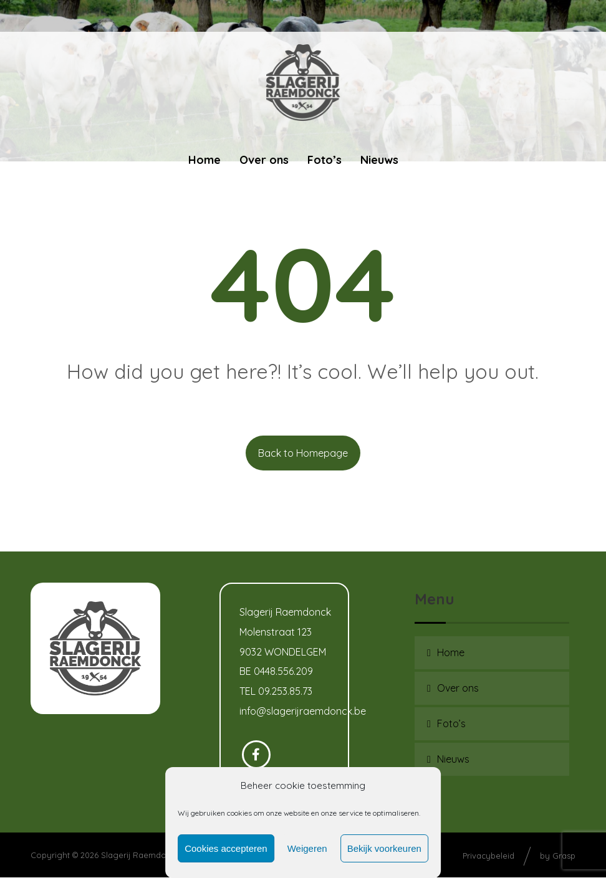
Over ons (458, 688)
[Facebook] (256, 755)
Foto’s (451, 723)
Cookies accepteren (226, 848)
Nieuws (453, 759)
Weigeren (307, 848)
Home (450, 652)
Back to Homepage (303, 453)
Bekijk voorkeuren (384, 848)
